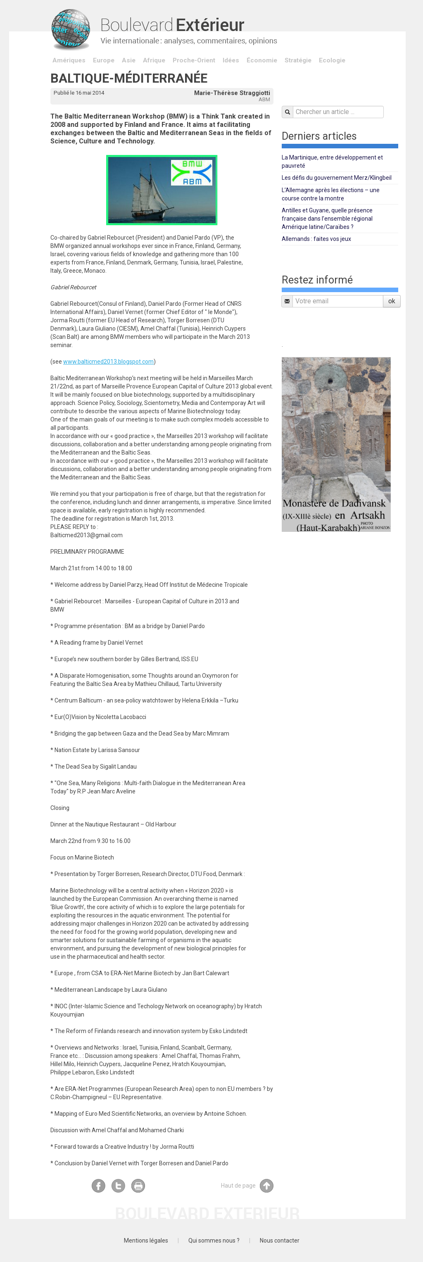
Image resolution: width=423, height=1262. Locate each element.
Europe (103, 60)
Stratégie (298, 60)
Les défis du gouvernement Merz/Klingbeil (337, 177)
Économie (262, 60)
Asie (128, 60)
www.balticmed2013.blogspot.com (108, 361)
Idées (231, 60)
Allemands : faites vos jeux (316, 239)
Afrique (154, 60)
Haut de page (247, 1186)
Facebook (98, 1186)
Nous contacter (279, 1240)
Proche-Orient (194, 60)
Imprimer (138, 1186)
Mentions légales (146, 1240)
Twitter (118, 1186)
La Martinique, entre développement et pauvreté (332, 161)
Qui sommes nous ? (214, 1240)
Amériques (69, 60)
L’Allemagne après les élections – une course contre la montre (331, 194)
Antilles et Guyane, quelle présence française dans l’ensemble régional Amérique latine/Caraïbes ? (327, 218)
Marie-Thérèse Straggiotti (232, 93)
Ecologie (332, 60)
